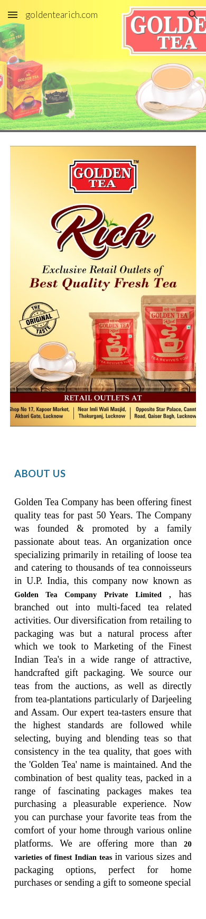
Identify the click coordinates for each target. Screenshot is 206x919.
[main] (103, 470)
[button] (12, 14)
